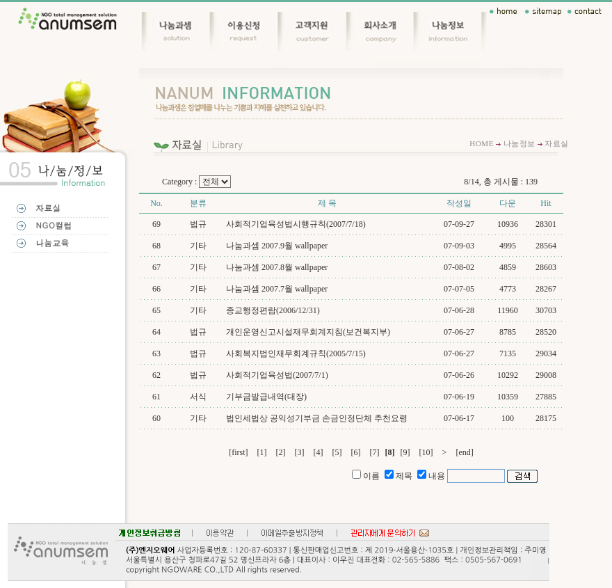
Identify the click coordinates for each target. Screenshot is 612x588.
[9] (405, 452)
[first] (238, 452)
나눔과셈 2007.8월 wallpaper (277, 267)
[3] (300, 452)
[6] (356, 452)
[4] (318, 452)
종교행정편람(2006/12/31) (273, 310)
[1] (262, 452)
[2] (281, 452)
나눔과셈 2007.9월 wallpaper (277, 246)
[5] (337, 452)
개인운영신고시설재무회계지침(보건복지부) (308, 332)
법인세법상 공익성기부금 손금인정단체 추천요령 (317, 418)
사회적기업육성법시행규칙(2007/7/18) (296, 224)
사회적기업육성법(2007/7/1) (277, 375)
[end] (464, 452)
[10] (426, 452)
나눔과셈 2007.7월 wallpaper (277, 289)
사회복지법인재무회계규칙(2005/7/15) (296, 353)
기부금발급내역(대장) (266, 397)
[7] (375, 452)
